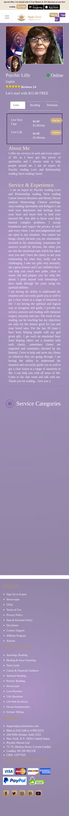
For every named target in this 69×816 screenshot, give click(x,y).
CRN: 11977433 (16, 754)
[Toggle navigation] (7, 17)
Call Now (56, 133)
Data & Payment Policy (19, 620)
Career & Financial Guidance (22, 670)
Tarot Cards (12, 665)
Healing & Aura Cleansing (21, 660)
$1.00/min (39, 123)
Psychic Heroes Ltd (17, 742)
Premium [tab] (52, 105)
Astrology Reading (16, 655)
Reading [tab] (35, 105)
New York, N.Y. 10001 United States (28, 738)
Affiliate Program (16, 635)
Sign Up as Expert (16, 594)
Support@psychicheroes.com (22, 726)
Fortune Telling (14, 711)
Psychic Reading (15, 680)
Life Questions (14, 696)
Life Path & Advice (17, 701)
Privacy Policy (14, 614)
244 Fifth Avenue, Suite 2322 (23, 734)
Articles (10, 640)
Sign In (53, 15)
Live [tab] (16, 105)
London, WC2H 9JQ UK (21, 750)
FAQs (9, 604)
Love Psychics (14, 691)
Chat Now (56, 120)
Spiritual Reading (16, 675)
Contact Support (15, 630)
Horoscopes (13, 599)
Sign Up (60, 17)
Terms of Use (13, 609)
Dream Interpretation (18, 706)
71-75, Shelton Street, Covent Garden (28, 746)
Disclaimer (12, 625)
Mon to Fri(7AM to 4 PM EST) (25, 730)
